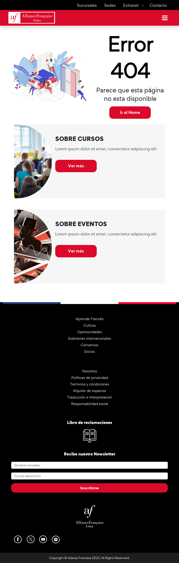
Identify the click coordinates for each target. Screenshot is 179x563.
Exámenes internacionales (89, 338)
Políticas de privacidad (89, 377)
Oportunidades (89, 331)
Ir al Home (130, 112)
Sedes (110, 5)
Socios (89, 351)
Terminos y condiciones (89, 384)
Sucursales (87, 5)
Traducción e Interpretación (89, 397)
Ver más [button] (76, 166)
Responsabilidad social (89, 403)
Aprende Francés (89, 318)
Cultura (89, 325)
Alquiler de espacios (89, 390)
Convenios (89, 345)
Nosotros (89, 371)
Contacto (158, 5)
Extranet (131, 5)
